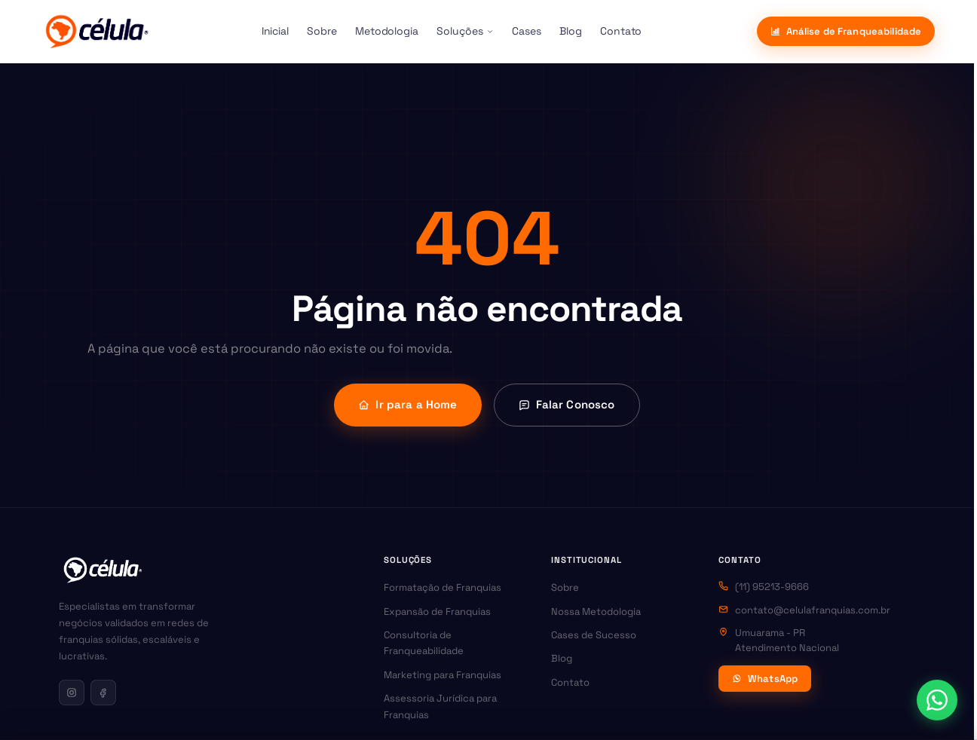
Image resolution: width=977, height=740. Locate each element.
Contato (570, 682)
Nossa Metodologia (596, 611)
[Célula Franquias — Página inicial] (102, 569)
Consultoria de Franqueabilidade (424, 642)
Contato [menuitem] (621, 31)
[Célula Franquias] (97, 32)
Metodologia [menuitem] (386, 31)
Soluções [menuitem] (465, 31)
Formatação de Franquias (442, 587)
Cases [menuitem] (526, 31)
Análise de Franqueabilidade (846, 31)
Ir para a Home (407, 404)
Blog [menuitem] (570, 31)
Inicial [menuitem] (275, 31)
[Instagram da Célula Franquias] (71, 692)
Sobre (565, 587)
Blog (561, 658)
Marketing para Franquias (442, 674)
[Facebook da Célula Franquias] (103, 692)
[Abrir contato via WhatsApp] (937, 700)
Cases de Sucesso (593, 634)
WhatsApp (765, 678)
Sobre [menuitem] (322, 31)
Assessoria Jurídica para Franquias (440, 706)
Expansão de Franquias (437, 611)
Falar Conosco (567, 404)
